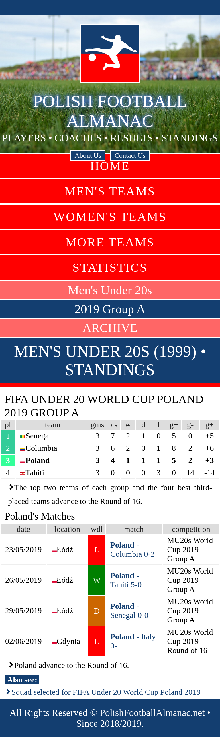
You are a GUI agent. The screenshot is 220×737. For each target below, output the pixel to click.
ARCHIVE (110, 328)
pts (112, 424)
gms (97, 424)
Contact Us (130, 155)
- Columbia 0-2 (132, 549)
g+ (174, 424)
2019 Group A (109, 309)
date (23, 529)
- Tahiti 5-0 (126, 580)
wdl (97, 529)
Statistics (110, 267)
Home (110, 166)
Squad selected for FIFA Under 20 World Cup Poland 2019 (106, 692)
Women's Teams (109, 216)
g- (190, 424)
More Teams (109, 242)
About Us (88, 155)
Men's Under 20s (110, 290)
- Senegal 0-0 (129, 611)
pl (8, 424)
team (52, 424)
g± (209, 424)
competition (191, 529)
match (134, 529)
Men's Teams (109, 191)
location (67, 529)
